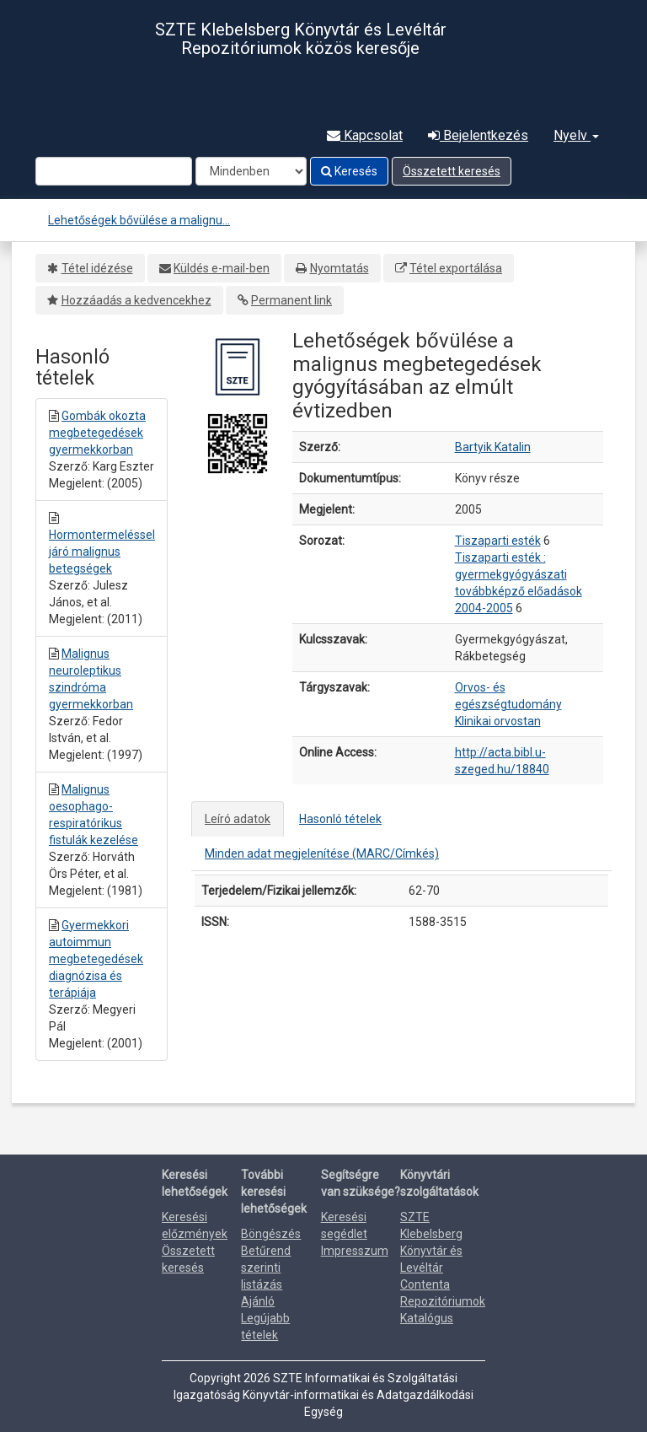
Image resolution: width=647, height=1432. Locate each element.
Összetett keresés (451, 171)
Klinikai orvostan (498, 721)
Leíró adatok (237, 819)
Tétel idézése (97, 268)
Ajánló (258, 1301)
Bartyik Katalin (493, 447)
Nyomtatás (339, 268)
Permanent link (291, 300)
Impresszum (354, 1250)
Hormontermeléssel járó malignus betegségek (102, 551)
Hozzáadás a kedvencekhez (136, 300)
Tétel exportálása (455, 268)
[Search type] (251, 171)
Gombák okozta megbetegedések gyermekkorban (97, 432)
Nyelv (576, 135)
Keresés (349, 171)
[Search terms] (113, 171)
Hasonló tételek (340, 819)
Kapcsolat (365, 135)
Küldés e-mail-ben (222, 268)
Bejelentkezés (478, 135)
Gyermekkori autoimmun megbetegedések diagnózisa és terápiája (96, 958)
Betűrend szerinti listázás (266, 1267)
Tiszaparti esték (498, 540)
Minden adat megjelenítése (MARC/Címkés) (322, 853)
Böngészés (271, 1234)
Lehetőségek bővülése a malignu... (139, 220)
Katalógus (426, 1318)
